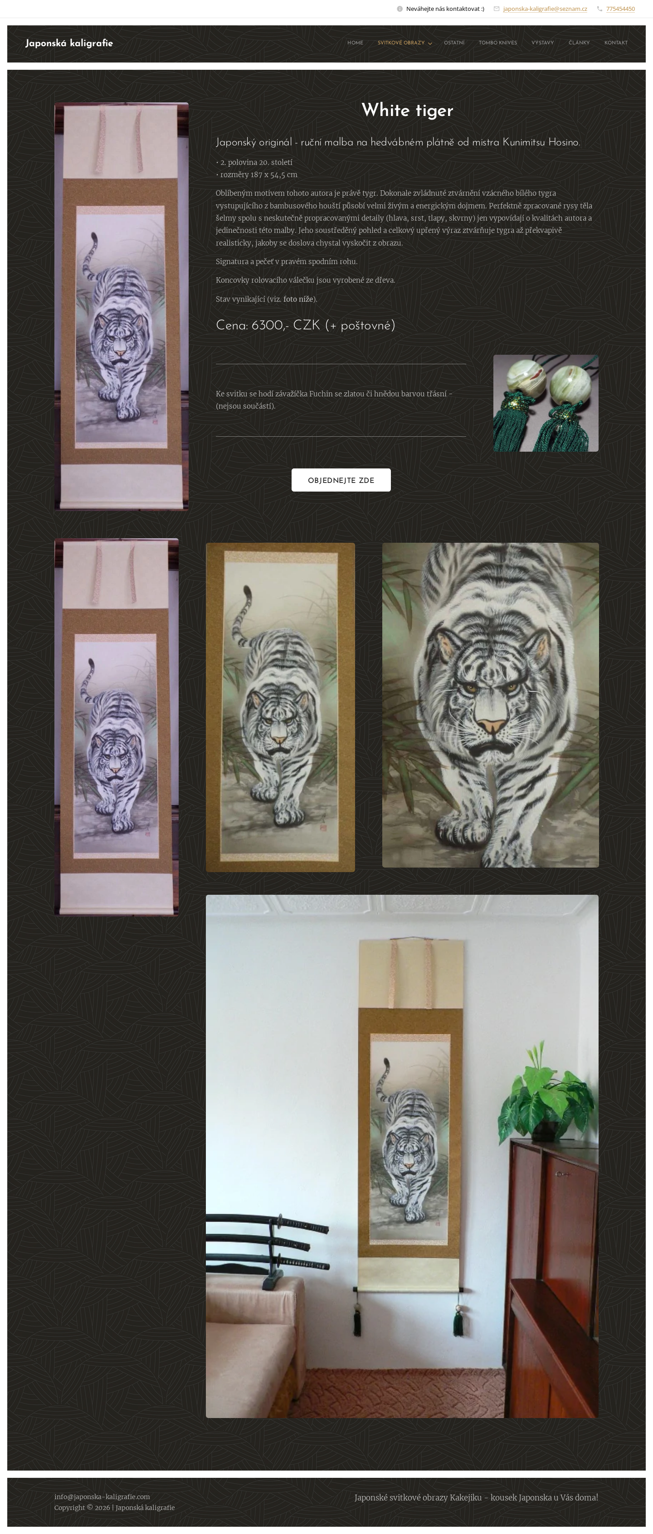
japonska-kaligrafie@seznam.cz (545, 9)
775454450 (620, 9)
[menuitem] (538, 44)
